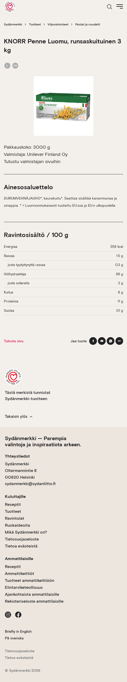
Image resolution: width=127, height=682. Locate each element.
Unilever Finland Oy (47, 154)
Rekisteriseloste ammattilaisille (34, 601)
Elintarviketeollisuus (24, 587)
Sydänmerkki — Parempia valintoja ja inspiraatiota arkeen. (43, 441)
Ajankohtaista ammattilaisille (32, 594)
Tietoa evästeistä (21, 546)
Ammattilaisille (19, 558)
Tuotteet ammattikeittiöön (29, 580)
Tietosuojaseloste (22, 539)
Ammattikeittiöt (19, 573)
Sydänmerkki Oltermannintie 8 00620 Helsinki (21, 470)
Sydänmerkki (13, 24)
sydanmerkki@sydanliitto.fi (30, 483)
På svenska (14, 638)
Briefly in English (18, 631)
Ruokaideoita (17, 525)
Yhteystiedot (17, 456)
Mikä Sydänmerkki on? (26, 532)
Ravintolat (14, 518)
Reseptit (13, 504)
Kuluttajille (15, 496)
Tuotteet (35, 24)
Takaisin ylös (18, 416)
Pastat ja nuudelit (87, 24)
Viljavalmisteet (58, 24)
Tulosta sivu (13, 341)
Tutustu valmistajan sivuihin (32, 161)
